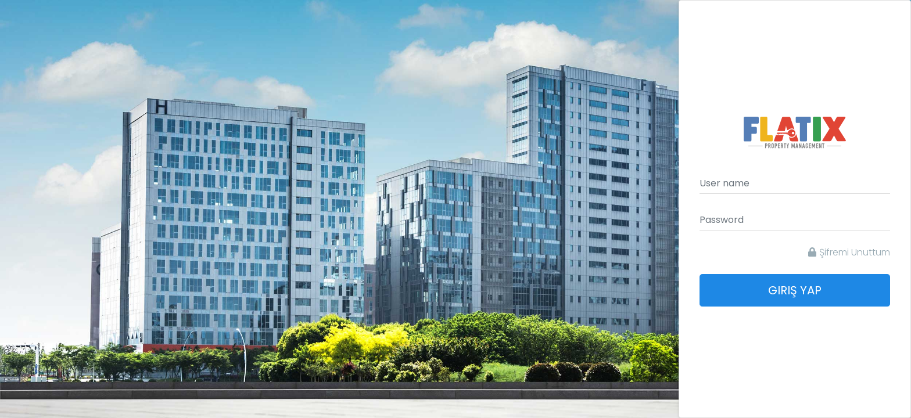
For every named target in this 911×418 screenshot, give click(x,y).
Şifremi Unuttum (849, 252)
